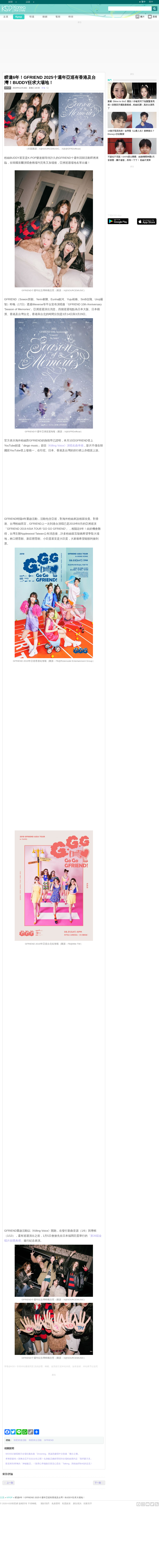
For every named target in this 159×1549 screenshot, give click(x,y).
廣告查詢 (77, 1503)
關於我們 (45, 1503)
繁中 (143, 1)
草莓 (43, 88)
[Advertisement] (53, 1400)
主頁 (2, 1497)
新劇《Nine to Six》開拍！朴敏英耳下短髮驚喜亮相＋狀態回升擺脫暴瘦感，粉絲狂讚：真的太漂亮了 (131, 104)
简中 (151, 1)
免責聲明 (56, 1503)
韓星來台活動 (35, 1440)
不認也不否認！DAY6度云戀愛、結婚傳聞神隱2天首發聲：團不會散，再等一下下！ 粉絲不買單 (131, 158)
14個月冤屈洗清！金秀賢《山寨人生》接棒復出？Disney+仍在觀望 (131, 132)
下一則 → (99, 1483)
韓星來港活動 (20, 1440)
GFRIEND (49, 1440)
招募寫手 (87, 1503)
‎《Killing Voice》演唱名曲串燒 (64, 445)
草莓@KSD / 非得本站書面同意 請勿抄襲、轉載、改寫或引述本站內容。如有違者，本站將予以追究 (51, 1366)
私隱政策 (66, 1503)
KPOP (7, 88)
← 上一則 (8, 1483)
